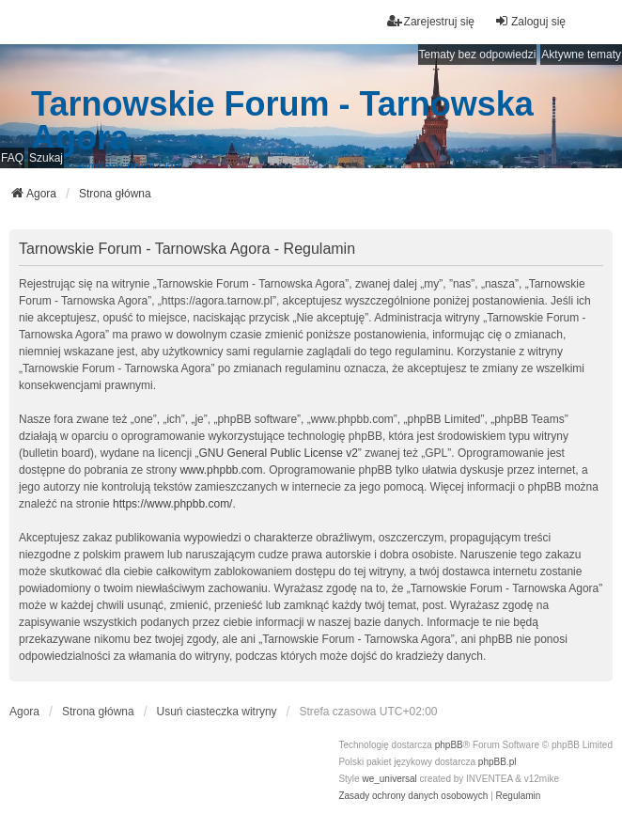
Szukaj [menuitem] (46, 157)
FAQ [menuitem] (12, 157)
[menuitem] (413, 796)
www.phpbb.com (220, 470)
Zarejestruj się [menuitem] (430, 21)
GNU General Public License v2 (277, 453)
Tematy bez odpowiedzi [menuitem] (477, 54)
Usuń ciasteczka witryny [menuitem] (217, 711)
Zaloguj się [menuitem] (530, 21)
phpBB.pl (497, 762)
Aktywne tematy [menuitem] (581, 54)
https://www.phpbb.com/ (172, 503)
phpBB (449, 745)
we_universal (389, 779)
